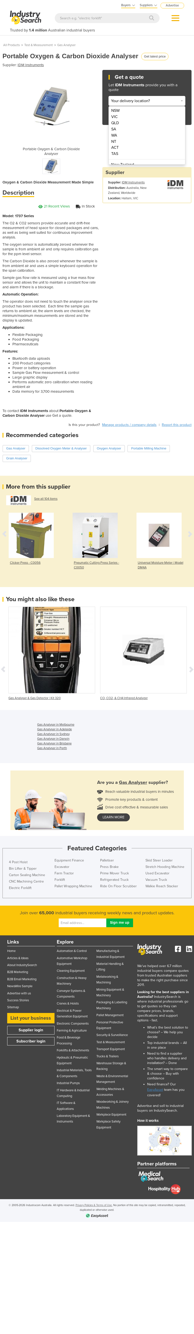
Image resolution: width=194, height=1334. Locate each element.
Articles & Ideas (17, 958)
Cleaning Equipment (71, 971)
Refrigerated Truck (114, 880)
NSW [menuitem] (115, 110)
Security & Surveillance (112, 1035)
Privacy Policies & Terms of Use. (94, 1205)
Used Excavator (157, 873)
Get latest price (155, 56)
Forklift (60, 880)
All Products (11, 45)
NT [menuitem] (113, 141)
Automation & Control (72, 951)
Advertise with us (19, 993)
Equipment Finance (69, 860)
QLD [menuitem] (115, 122)
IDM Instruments (31, 65)
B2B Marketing (17, 972)
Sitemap (13, 1007)
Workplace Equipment (111, 1115)
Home (11, 951)
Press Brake (109, 867)
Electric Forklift (20, 888)
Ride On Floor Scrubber (118, 886)
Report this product (177, 425)
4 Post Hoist (18, 862)
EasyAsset (155, 1090)
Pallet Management (110, 1015)
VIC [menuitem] (114, 116)
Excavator (62, 867)
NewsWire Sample (19, 986)
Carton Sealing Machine (27, 875)
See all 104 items (45, 499)
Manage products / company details (129, 425)
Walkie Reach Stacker (161, 886)
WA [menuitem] (114, 135)
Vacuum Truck (156, 880)
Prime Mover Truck (114, 873)
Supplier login (31, 1030)
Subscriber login (30, 1041)
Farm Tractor (64, 873)
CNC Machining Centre (26, 881)
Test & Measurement (38, 45)
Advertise (172, 5)
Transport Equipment (110, 1049)
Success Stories (18, 1000)
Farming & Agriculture (72, 1031)
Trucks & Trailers (107, 1056)
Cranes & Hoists (68, 1004)
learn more (113, 817)
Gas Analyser (66, 45)
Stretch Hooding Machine (164, 867)
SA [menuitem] (113, 129)
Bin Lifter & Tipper (23, 868)
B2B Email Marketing (21, 979)
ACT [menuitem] (115, 147)
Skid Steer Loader (159, 860)
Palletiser (107, 860)
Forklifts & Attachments (73, 1050)
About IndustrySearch (22, 965)
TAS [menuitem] (114, 153)
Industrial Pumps (68, 1083)
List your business (30, 1018)
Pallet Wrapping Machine (73, 886)
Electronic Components (73, 1024)
